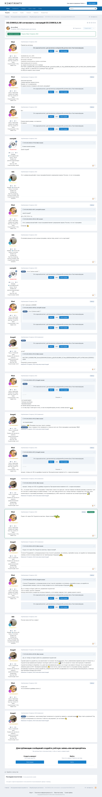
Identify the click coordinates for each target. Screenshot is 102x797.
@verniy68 (24, 427)
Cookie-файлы (68, 792)
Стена (40, 8)
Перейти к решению (14, 34)
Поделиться (77, 28)
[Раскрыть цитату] (23, 142)
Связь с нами (32, 8)
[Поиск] (77, 8)
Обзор (8, 9)
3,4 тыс (11, 152)
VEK (12, 172)
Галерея (28, 12)
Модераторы (44, 12)
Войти (51, 51)
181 (11, 185)
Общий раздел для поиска (28, 29)
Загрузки (15, 12)
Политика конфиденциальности (43, 792)
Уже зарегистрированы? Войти (76, 3)
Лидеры (23, 8)
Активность (15, 8)
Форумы (7, 12)
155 (11, 56)
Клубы (22, 12)
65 (16, 152)
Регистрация (92, 3)
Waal (16, 27)
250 (11, 351)
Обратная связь (58, 792)
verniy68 (13, 138)
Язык (31, 792)
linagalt (13, 337)
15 (15, 56)
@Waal (23, 271)
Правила (36, 12)
